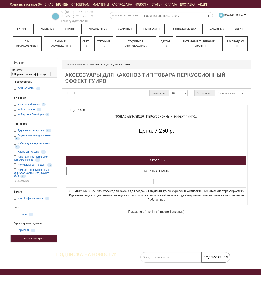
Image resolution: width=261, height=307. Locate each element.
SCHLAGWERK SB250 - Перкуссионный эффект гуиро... (156, 116)
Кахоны (89, 64)
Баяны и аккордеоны (61, 43)
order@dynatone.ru (74, 21)
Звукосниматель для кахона (34, 135)
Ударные (125, 28)
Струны (71, 28)
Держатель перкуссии (31, 130)
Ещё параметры (33, 238)
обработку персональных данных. (210, 264)
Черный (22, 214)
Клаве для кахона (28, 151)
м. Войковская (26, 109)
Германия (23, 230)
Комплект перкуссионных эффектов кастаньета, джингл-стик (32, 173)
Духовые (217, 28)
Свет (85, 43)
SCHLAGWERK (26, 88)
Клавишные (98, 28)
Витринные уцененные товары (198, 43)
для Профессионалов (30, 198)
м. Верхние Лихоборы (31, 114)
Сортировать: (205, 93)
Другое (165, 43)
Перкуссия (151, 28)
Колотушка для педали (31, 164)
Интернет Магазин (29, 104)
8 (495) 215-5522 (77, 16)
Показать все (22, 180)
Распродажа (236, 43)
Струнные (103, 43)
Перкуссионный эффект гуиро (30, 74)
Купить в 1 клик (156, 170)
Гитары (23, 28)
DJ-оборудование (27, 43)
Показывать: (159, 93)
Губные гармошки (184, 28)
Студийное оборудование (136, 43)
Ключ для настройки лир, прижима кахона (31, 158)
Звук (239, 28)
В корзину (156, 160)
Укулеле (47, 28)
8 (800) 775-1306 (77, 12)
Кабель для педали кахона (33, 143)
